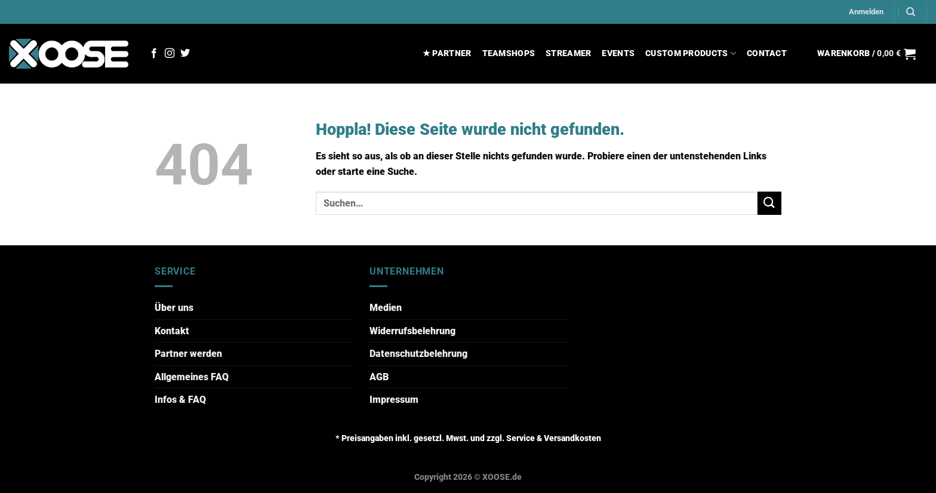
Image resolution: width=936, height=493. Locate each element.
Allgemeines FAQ (192, 377)
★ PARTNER (447, 53)
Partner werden (188, 353)
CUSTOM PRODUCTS (690, 53)
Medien (386, 307)
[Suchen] (910, 12)
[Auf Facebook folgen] (154, 53)
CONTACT (767, 53)
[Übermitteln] (769, 203)
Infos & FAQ (180, 399)
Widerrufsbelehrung (412, 331)
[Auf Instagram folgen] (169, 53)
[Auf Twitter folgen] (185, 53)
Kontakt (172, 331)
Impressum (394, 399)
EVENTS (618, 53)
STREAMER (568, 53)
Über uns (174, 307)
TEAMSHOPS (508, 53)
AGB (379, 377)
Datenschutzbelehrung (418, 353)
